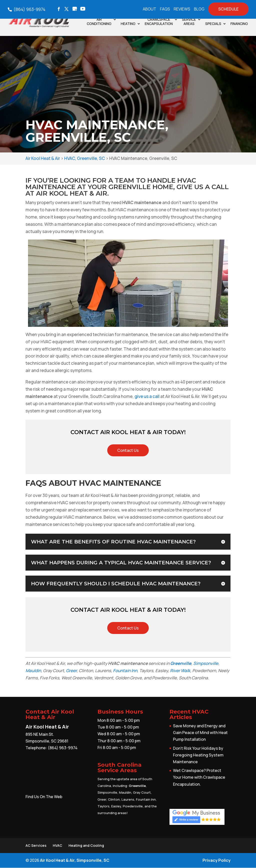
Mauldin (33, 670)
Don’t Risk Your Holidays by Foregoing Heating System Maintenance (198, 754)
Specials (213, 24)
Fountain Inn (125, 670)
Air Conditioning (99, 21)
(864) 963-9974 (29, 9)
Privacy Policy (216, 860)
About (149, 9)
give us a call (147, 396)
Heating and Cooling (86, 845)
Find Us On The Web (44, 796)
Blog (199, 9)
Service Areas (189, 21)
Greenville (180, 663)
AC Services (36, 845)
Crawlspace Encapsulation (159, 21)
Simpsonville (205, 663)
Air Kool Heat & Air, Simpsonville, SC (74, 860)
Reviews (182, 9)
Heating (128, 24)
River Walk (180, 670)
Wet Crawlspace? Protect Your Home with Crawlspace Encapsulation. (199, 777)
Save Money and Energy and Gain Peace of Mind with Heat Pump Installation (200, 732)
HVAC (57, 845)
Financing (239, 24)
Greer (71, 670)
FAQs (165, 9)
